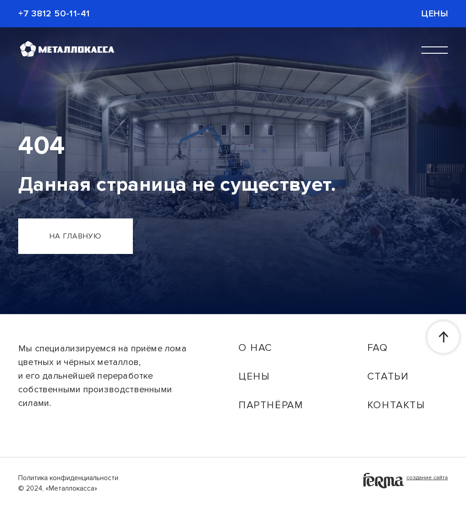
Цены (434, 13)
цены (253, 376)
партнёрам (270, 405)
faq (377, 348)
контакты (396, 405)
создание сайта (405, 480)
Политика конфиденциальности (68, 478)
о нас (255, 348)
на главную (75, 236)
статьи (388, 376)
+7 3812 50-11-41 (54, 13)
